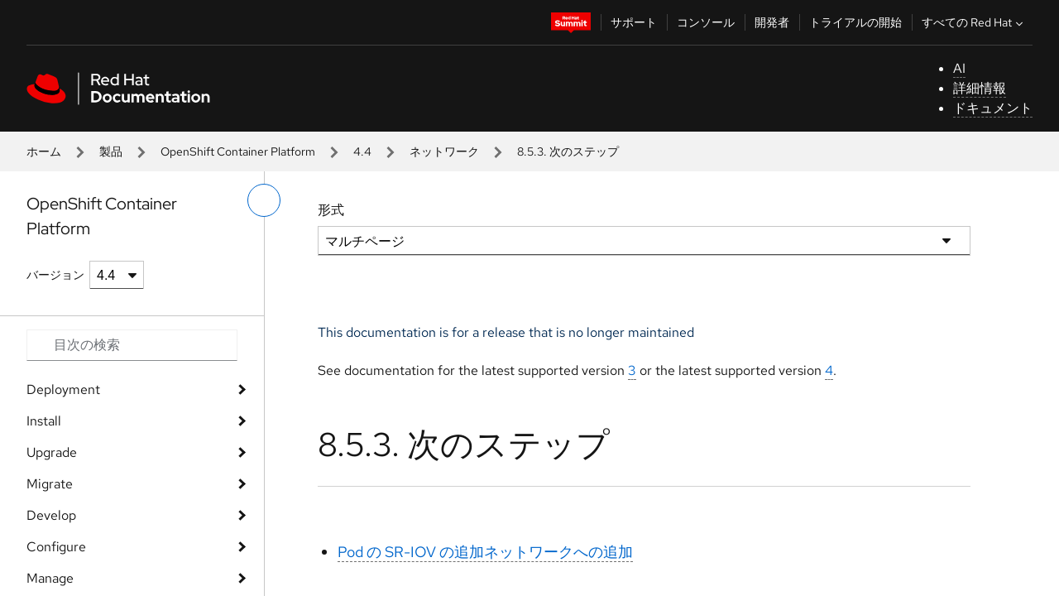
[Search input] (131, 345)
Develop (51, 515)
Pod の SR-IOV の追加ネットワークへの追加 (485, 551)
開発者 (772, 22)
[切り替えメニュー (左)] (263, 200)
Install (43, 421)
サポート (634, 22)
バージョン (55, 274)
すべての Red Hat (974, 22)
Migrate (49, 484)
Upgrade (51, 452)
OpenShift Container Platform (238, 151)
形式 (331, 210)
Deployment (63, 389)
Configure (56, 546)
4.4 (362, 151)
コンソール (706, 22)
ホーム (43, 151)
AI (959, 68)
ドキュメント (993, 108)
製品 (110, 151)
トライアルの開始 (855, 22)
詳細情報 (979, 88)
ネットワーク (444, 151)
